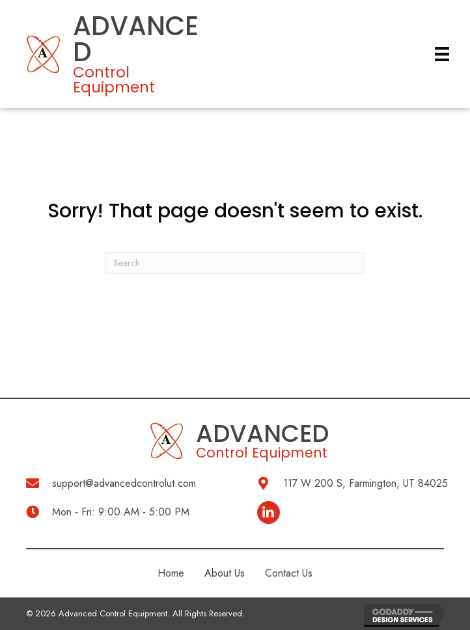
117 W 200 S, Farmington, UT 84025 (365, 483)
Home (171, 573)
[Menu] (442, 54)
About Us (224, 573)
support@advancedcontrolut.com (124, 483)
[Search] (235, 263)
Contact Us (288, 573)
